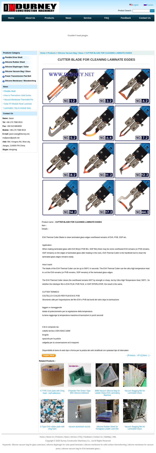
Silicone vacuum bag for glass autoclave (28, 445)
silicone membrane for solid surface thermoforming (105, 445)
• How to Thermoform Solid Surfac (17, 95)
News (68, 18)
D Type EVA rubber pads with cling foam (52, 428)
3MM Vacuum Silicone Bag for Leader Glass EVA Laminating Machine (107, 393)
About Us (30, 18)
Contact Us (145, 18)
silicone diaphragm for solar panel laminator (65, 445)
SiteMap (107, 437)
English (133, 5)
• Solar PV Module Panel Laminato (17, 104)
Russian (148, 5)
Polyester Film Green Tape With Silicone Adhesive (79, 392)
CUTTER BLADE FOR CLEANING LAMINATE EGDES (108, 53)
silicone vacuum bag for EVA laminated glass (80, 449)
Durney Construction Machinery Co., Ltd (77, 441)
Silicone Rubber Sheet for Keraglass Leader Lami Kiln (107, 428)
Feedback (126, 18)
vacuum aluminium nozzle (79, 427)
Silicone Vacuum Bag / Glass (70, 53)
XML (114, 437)
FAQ (106, 18)
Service (87, 18)
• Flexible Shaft (9, 91)
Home (11, 18)
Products (49, 18)
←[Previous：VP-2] (134, 355)
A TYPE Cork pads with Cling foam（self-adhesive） (52, 392)
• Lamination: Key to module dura (17, 108)
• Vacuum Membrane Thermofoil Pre (18, 100)
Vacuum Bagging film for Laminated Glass (135, 392)
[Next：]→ (146, 355)
